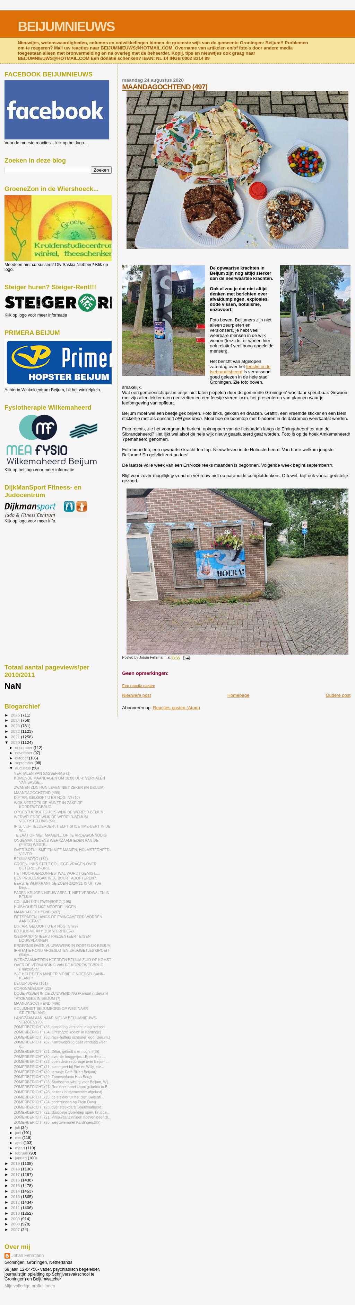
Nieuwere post (136, 695)
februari (22, 1153)
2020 (16, 742)
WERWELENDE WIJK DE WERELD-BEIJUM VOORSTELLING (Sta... (51, 819)
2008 (16, 1224)
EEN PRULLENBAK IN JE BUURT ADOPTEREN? (55, 878)
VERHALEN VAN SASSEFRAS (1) (42, 773)
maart (20, 1148)
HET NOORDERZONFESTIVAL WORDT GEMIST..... (57, 873)
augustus (23, 768)
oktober (22, 758)
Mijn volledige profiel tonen (30, 1286)
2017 (16, 1174)
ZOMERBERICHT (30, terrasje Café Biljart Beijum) (55, 1072)
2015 (16, 1185)
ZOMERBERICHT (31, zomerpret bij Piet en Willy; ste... (59, 1067)
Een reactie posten (138, 686)
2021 (16, 736)
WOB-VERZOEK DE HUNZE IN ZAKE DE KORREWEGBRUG (48, 805)
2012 (16, 1202)
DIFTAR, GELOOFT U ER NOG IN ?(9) (46, 926)
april (19, 1143)
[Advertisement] (36, 561)
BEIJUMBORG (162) (31, 859)
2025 (16, 715)
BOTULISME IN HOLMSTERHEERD (44, 931)
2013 (16, 1196)
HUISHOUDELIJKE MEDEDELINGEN (45, 907)
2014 (16, 1191)
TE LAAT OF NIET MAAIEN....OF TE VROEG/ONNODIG (60, 835)
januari (21, 1158)
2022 (16, 731)
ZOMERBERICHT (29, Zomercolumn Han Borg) (53, 1077)
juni (18, 1133)
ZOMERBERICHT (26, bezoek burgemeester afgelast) (58, 1092)
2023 (16, 725)
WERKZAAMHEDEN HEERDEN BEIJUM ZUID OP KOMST (62, 960)
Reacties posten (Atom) (176, 707)
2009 (16, 1218)
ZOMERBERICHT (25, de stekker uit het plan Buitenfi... (59, 1097)
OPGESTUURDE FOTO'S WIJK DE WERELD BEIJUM (59, 812)
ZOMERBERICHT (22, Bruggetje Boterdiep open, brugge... (62, 1112)
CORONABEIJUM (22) (32, 988)
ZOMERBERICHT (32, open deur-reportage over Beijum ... (62, 1061)
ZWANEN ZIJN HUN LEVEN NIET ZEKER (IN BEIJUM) (59, 787)
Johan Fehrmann (27, 1255)
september (25, 763)
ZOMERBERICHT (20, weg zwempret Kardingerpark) (57, 1122)
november (24, 753)
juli (18, 1127)
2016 (16, 1180)
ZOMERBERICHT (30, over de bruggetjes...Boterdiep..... (60, 1057)
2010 (16, 1213)
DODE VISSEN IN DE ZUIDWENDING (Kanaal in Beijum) (61, 993)
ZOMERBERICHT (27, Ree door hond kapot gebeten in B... (62, 1087)
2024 (16, 720)
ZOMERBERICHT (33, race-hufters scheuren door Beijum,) (62, 1037)
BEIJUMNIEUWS (66, 26)
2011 (16, 1207)
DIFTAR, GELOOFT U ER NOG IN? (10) (47, 797)
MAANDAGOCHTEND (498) (37, 793)
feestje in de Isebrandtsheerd (240, 369)
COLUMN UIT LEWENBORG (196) (42, 902)
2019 (16, 1163)
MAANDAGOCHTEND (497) (164, 87)
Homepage (238, 695)
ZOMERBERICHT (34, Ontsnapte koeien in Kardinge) (57, 1032)
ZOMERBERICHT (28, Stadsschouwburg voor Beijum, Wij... (62, 1082)
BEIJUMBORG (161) (31, 983)
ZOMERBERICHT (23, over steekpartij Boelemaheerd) (58, 1107)
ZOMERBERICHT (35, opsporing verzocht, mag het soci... (61, 1027)
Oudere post (338, 695)
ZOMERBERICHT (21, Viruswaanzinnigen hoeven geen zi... (62, 1117)
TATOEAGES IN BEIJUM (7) (37, 998)
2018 (16, 1169)
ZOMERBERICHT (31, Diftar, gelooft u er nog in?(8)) (56, 1051)
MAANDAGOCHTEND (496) (37, 1003)
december (24, 748)
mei (19, 1137)
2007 (16, 1229)
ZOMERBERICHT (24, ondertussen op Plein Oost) (55, 1102)
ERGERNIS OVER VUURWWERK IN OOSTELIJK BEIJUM (62, 945)
